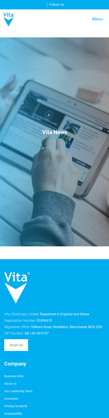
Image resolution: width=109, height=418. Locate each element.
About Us (10, 383)
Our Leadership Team (18, 391)
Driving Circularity (15, 406)
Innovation (11, 398)
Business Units (14, 376)
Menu (97, 19)
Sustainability (13, 413)
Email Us (16, 345)
